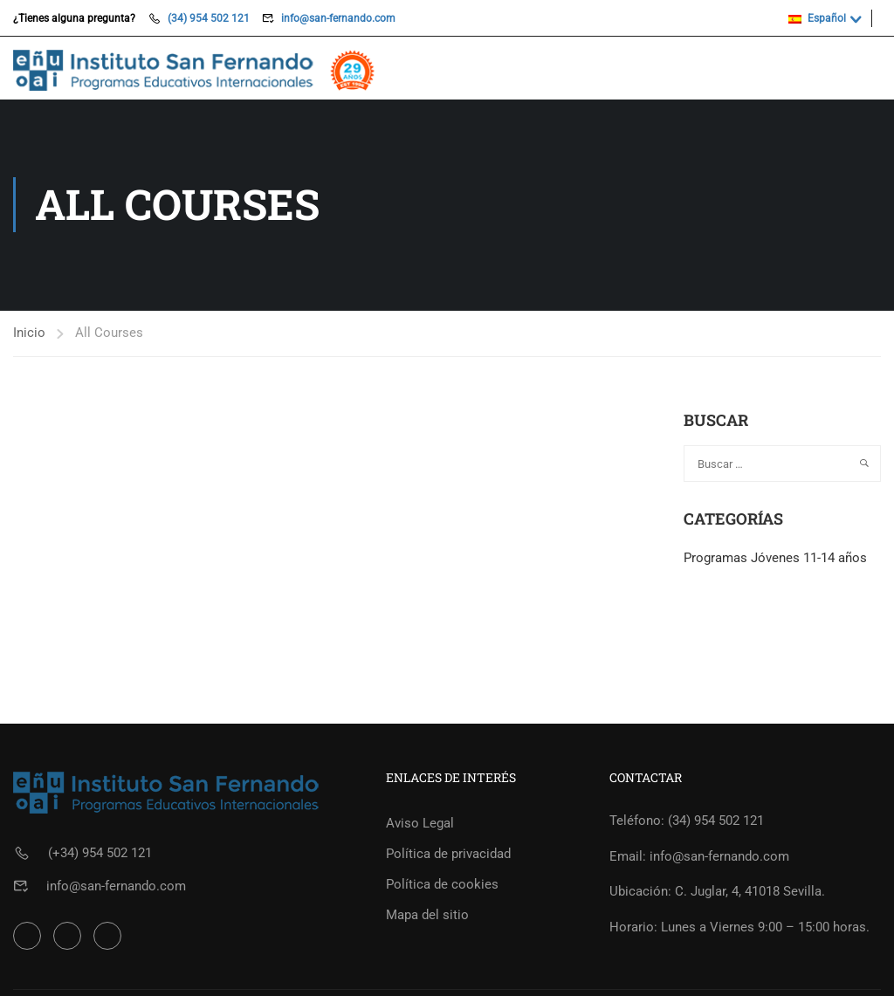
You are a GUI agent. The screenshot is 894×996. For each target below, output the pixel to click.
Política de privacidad (448, 855)
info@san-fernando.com (338, 18)
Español (817, 18)
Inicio (29, 333)
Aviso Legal (420, 825)
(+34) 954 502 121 (100, 854)
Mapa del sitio (427, 916)
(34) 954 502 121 (209, 18)
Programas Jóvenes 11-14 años (775, 559)
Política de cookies (442, 886)
